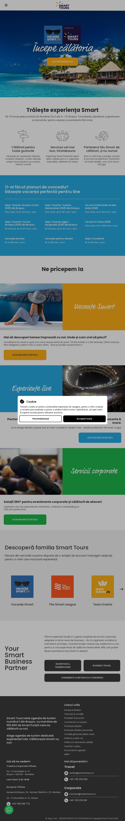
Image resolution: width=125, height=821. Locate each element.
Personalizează (40, 418)
